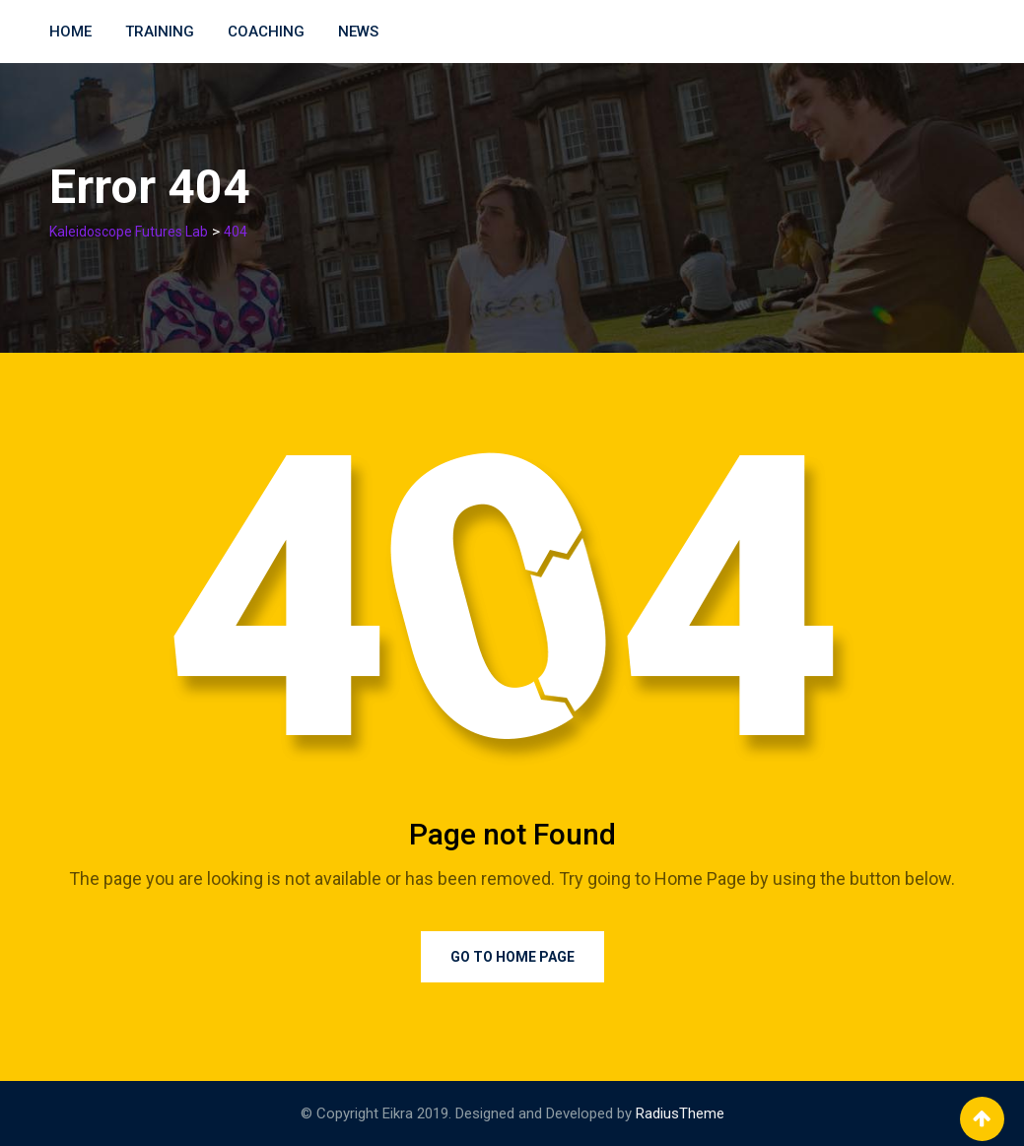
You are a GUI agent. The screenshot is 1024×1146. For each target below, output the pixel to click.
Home (70, 31)
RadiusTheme (680, 1113)
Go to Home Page (512, 957)
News (358, 31)
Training (159, 31)
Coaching (266, 31)
